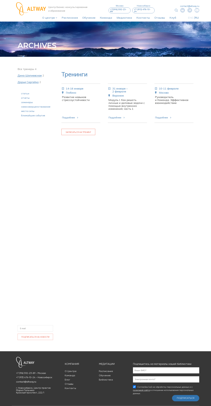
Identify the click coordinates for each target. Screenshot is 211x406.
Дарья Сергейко (28, 82)
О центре (48, 17)
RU (197, 17)
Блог (67, 379)
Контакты (143, 17)
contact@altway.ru (189, 6)
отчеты (25, 97)
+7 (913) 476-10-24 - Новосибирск (34, 377)
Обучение (88, 17)
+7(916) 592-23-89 (118, 10)
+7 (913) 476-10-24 (142, 10)
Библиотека (106, 379)
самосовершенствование (35, 106)
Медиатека (124, 17)
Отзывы (159, 17)
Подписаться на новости (35, 337)
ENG (191, 17)
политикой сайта (141, 390)
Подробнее (68, 117)
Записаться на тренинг (78, 132)
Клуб (173, 17)
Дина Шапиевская (30, 75)
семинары (27, 102)
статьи (25, 93)
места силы (27, 111)
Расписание (70, 17)
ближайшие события (33, 115)
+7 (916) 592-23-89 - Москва (31, 373)
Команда (106, 17)
